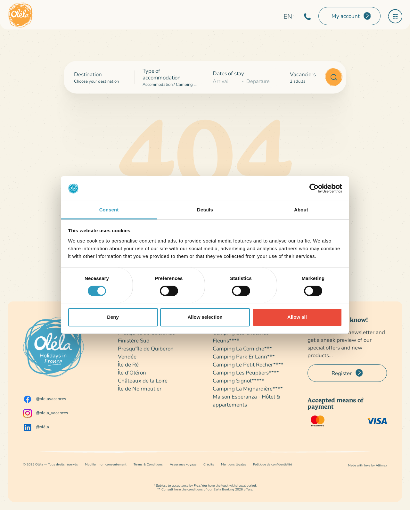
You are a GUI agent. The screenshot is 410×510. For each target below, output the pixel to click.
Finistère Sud (134, 340)
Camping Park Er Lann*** (244, 356)
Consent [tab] (109, 209)
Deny (113, 317)
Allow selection (204, 317)
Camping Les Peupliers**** (246, 372)
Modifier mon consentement (106, 464)
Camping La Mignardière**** (248, 388)
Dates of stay (228, 73)
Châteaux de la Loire (143, 380)
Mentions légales (233, 464)
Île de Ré (128, 364)
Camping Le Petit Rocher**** (248, 364)
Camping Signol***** (238, 380)
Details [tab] (205, 209)
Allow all (297, 317)
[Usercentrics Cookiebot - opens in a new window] (314, 188)
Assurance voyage (183, 464)
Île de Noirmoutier (139, 388)
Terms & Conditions (148, 464)
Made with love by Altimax (367, 465)
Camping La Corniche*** (242, 348)
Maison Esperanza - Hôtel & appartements (246, 400)
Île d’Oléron (132, 372)
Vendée (127, 356)
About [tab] (301, 209)
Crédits (208, 464)
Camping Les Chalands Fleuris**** (241, 336)
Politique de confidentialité (272, 464)
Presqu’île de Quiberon (146, 348)
